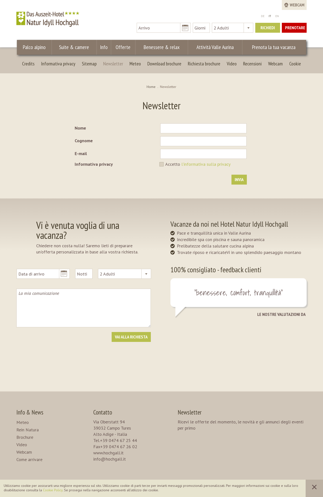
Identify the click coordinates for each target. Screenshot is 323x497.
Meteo (135, 63)
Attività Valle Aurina (213, 47)
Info (104, 47)
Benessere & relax (159, 47)
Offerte (122, 47)
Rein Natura (27, 430)
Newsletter (113, 63)
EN (277, 16)
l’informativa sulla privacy (205, 164)
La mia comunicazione (83, 308)
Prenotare (295, 27)
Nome (80, 128)
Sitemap (89, 63)
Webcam (275, 63)
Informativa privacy (58, 63)
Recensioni (252, 63)
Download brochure (164, 63)
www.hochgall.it (108, 453)
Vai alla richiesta (131, 337)
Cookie (295, 63)
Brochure (24, 437)
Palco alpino (34, 47)
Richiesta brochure (204, 63)
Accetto (197, 164)
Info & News (29, 412)
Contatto (102, 412)
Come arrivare (29, 459)
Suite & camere (75, 47)
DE (262, 16)
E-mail (81, 153)
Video (232, 63)
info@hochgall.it (109, 459)
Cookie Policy (53, 490)
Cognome (84, 140)
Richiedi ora (267, 29)
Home (151, 86)
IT (270, 16)
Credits (28, 63)
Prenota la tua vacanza (273, 47)
